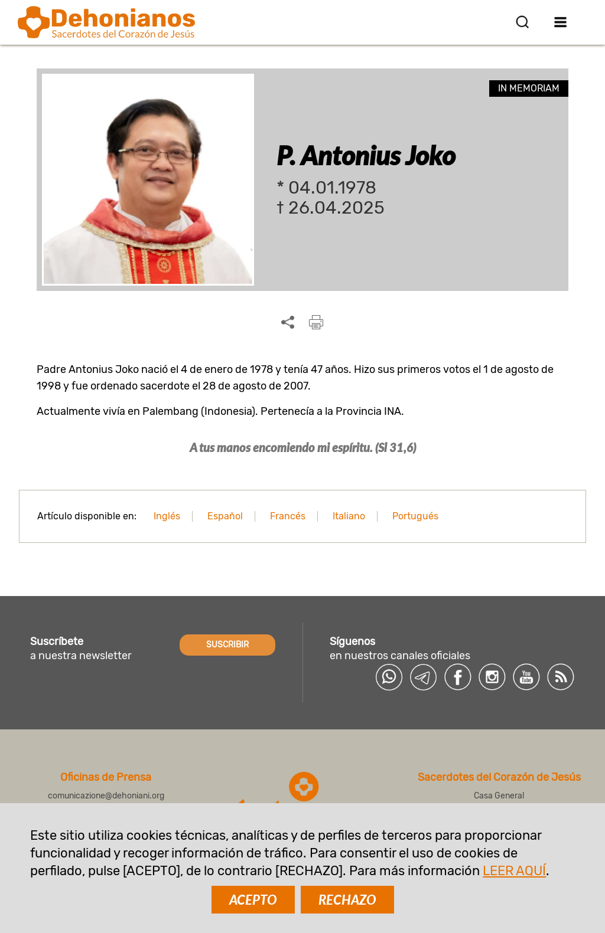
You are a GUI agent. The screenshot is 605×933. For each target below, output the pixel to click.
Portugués (415, 516)
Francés (287, 516)
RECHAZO (347, 900)
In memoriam (529, 88)
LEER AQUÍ (514, 871)
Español (225, 516)
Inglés (167, 516)
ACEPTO (253, 900)
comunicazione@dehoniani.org (106, 796)
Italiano (349, 516)
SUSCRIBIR (227, 645)
